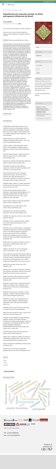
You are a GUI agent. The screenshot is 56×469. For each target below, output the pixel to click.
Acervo (9, 10)
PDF (38, 47)
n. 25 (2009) (15, 10)
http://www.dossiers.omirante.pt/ (19, 287)
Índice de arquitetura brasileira (11, 442)
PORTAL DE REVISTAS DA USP (7, 1)
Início (4, 10)
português (5, 379)
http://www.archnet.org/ (24, 275)
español (5, 376)
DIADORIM (37, 93)
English (5, 374)
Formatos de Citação (43, 118)
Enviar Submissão (9, 385)
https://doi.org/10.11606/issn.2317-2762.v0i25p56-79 (18, 28)
